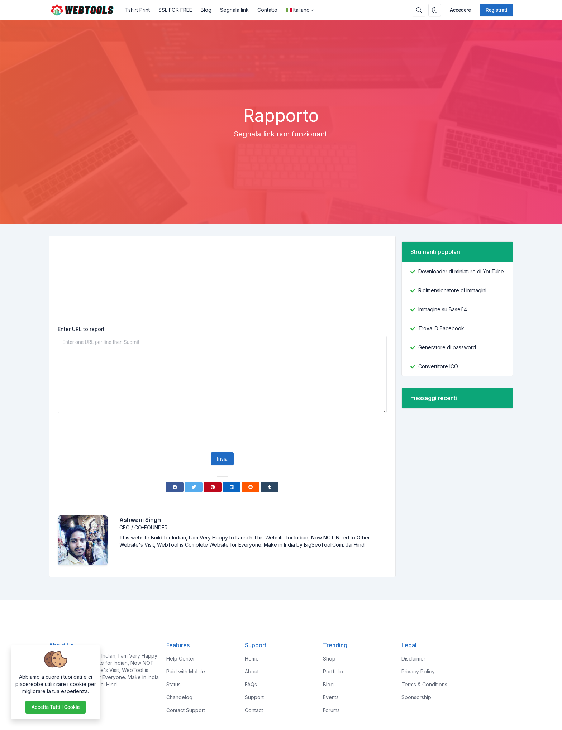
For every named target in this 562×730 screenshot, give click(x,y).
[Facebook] (175, 487)
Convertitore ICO (438, 366)
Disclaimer (413, 658)
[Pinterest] (213, 487)
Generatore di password (447, 347)
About (252, 671)
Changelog (179, 697)
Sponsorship (416, 697)
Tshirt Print (137, 10)
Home (252, 658)
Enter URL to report (81, 329)
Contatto (267, 10)
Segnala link (234, 10)
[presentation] (222, 433)
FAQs (251, 684)
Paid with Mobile (185, 671)
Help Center (180, 658)
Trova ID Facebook (441, 328)
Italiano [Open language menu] (298, 10)
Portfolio (333, 671)
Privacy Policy (418, 671)
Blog (206, 10)
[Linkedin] (231, 487)
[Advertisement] (281, 85)
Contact (254, 710)
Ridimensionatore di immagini (452, 290)
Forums (331, 710)
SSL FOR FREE (175, 10)
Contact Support (185, 710)
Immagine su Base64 (442, 309)
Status (173, 684)
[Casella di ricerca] (419, 10)
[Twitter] (194, 487)
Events (331, 697)
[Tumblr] (269, 487)
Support (254, 697)
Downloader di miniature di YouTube (461, 271)
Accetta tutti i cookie (56, 707)
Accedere (460, 10)
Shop (329, 658)
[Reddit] (250, 487)
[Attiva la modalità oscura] (434, 10)
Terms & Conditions (424, 684)
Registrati (496, 10)
